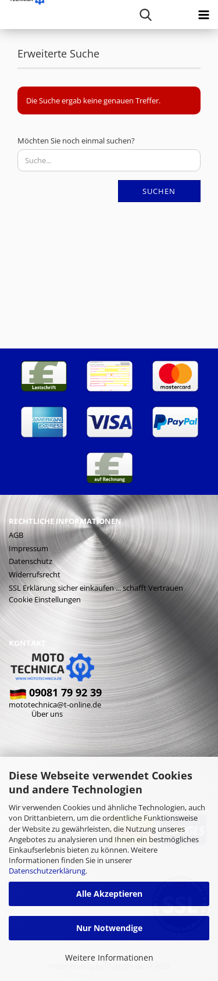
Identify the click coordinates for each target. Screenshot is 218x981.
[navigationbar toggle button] (203, 14)
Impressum (28, 548)
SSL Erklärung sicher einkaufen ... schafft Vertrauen (96, 588)
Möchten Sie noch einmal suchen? (76, 140)
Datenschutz (30, 561)
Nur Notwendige (109, 927)
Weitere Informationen (109, 957)
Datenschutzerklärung (47, 870)
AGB (16, 535)
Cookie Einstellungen (45, 599)
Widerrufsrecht (34, 574)
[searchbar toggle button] (145, 14)
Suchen (159, 191)
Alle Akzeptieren (109, 893)
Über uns (47, 714)
